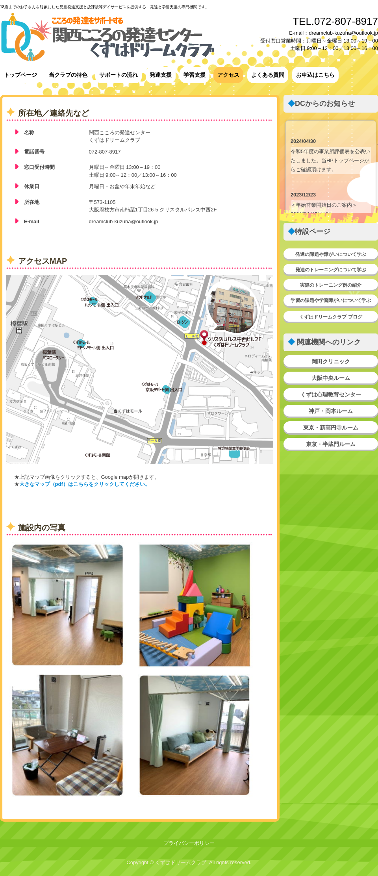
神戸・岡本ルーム (331, 411)
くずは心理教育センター (330, 394)
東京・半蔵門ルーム (331, 444)
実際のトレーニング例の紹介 (330, 285)
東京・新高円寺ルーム (330, 427)
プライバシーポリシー (189, 843)
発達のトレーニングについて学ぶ (330, 269)
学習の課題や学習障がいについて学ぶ (331, 300)
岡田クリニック (330, 361)
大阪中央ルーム (330, 378)
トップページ (20, 75)
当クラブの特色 (68, 75)
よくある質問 (267, 75)
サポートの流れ (118, 75)
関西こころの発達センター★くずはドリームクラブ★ (108, 36)
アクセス (228, 75)
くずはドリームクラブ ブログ (330, 317)
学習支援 (194, 75)
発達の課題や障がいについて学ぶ (330, 254)
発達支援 (161, 75)
